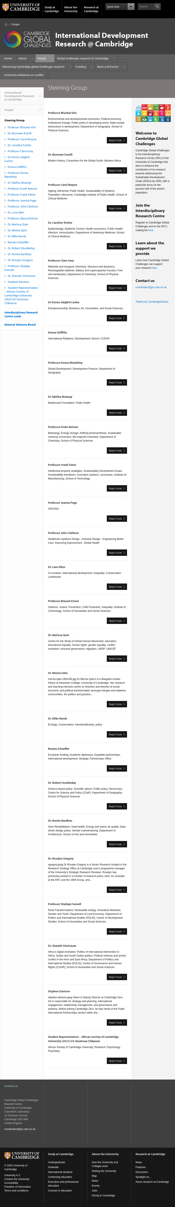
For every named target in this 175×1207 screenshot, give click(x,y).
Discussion (142, 1172)
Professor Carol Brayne (22, 139)
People (15, 24)
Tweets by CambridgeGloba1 (152, 301)
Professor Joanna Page (22, 200)
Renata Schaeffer (18, 242)
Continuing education (60, 1177)
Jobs (94, 1190)
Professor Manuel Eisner (23, 218)
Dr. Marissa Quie (18, 224)
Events (96, 1185)
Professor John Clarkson (23, 206)
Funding (80, 67)
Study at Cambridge (52, 9)
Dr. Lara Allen (16, 212)
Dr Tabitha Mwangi (19, 182)
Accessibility (11, 1182)
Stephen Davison (18, 282)
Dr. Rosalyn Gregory (20, 260)
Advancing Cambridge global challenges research (33, 67)
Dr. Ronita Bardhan (20, 254)
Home (6, 24)
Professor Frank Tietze (21, 194)
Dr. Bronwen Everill (19, 133)
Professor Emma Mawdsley (16, 175)
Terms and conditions (16, 1190)
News (95, 1180)
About (23, 58)
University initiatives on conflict (24, 75)
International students (60, 1172)
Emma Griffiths (17, 167)
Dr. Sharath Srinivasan (21, 276)
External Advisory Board (20, 324)
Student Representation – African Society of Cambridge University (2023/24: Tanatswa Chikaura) (21, 295)
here (150, 230)
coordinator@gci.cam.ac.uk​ (151, 287)
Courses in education (60, 1190)
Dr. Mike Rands (17, 236)
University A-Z (12, 1175)
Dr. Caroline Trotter (19, 145)
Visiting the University (104, 1171)
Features (141, 1167)
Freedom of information (17, 1186)
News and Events (108, 67)
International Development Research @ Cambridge (19, 98)
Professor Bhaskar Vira (22, 127)
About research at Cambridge (152, 1181)
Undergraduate (56, 1162)
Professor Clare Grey (20, 151)
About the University (70, 9)
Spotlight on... (143, 1177)
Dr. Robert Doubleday (21, 248)
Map (94, 1175)
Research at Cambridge (91, 9)
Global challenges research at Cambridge (82, 58)
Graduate (53, 1167)
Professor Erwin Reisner (22, 188)
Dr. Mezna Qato (17, 230)
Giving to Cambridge (103, 1195)
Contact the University (16, 1179)
